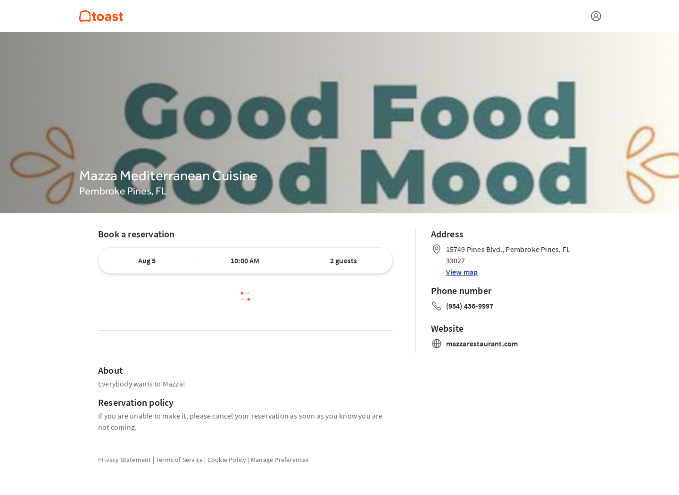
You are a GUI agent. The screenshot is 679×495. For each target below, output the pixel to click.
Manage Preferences (280, 459)
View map (462, 272)
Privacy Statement (124, 459)
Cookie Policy (227, 459)
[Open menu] (596, 16)
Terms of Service (179, 459)
